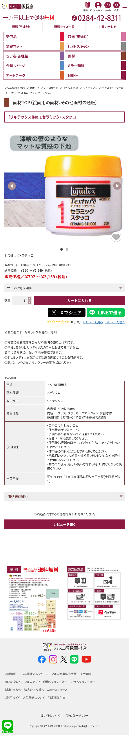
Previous (12, 186)
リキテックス (90, 88)
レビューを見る (93, 322)
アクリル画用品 (49, 88)
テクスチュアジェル (113, 88)
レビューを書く (115, 322)
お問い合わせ (107, 26)
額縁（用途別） (21, 26)
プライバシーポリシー (76, 715)
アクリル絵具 (70, 88)
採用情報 (85, 674)
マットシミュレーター (82, 682)
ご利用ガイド (12, 697)
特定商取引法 (56, 697)
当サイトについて (50, 715)
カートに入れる (79, 300)
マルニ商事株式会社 (63, 674)
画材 (32, 88)
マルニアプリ (32, 682)
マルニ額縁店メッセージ (33, 674)
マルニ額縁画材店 (14, 88)
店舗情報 (10, 674)
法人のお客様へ (34, 689)
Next (117, 186)
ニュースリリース (57, 689)
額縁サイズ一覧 (64, 26)
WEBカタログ (12, 682)
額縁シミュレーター (55, 682)
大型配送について (34, 697)
